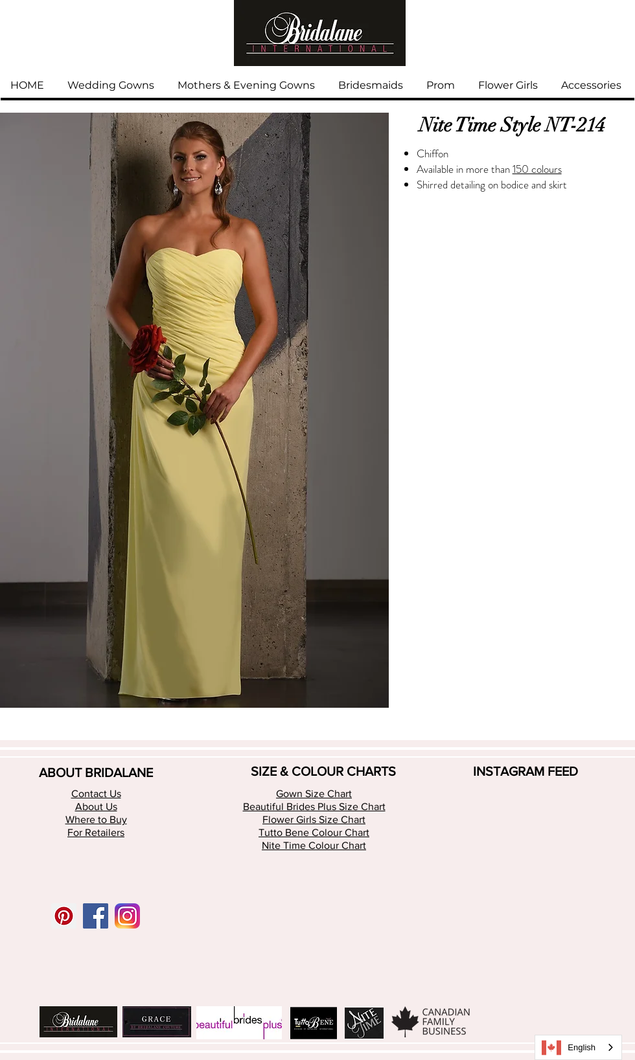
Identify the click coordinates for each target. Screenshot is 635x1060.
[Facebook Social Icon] (95, 916)
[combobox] (578, 1047)
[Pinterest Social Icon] (63, 916)
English (568, 1047)
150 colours (537, 169)
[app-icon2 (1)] (127, 916)
